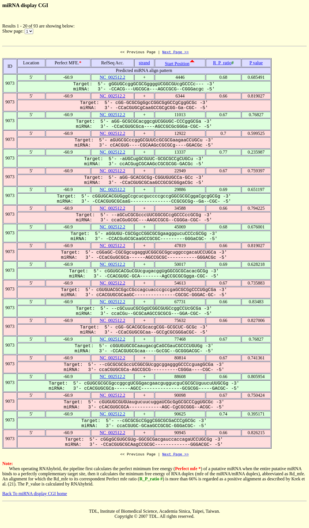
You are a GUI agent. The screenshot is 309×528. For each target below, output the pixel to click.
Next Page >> (175, 52)
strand (144, 63)
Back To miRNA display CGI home (34, 495)
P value (256, 63)
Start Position (177, 64)
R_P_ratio (222, 63)
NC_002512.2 (112, 78)
